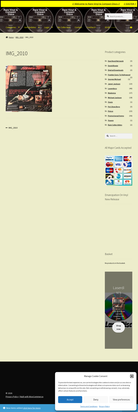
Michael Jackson (115, 97)
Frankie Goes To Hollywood (119, 75)
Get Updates (30, 27)
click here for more (32, 408)
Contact (78, 27)
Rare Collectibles (115, 125)
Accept (70, 399)
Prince (110, 111)
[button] (131, 376)
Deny (95, 399)
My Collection (64, 27)
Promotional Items (116, 116)
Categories (11, 27)
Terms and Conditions (88, 406)
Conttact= (91, 27)
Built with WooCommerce (31, 396)
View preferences (121, 399)
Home (11, 37)
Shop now (118, 327)
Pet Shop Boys (114, 107)
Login (46, 27)
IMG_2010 (19, 37)
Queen (111, 120)
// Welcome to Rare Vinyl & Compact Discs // (98, 3)
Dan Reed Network (116, 61)
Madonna (112, 93)
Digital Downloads (115, 70)
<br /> (118, 225)
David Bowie (113, 65)
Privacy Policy (104, 406)
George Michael (114, 79)
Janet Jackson (114, 84)
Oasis (110, 102)
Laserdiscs (112, 88)
